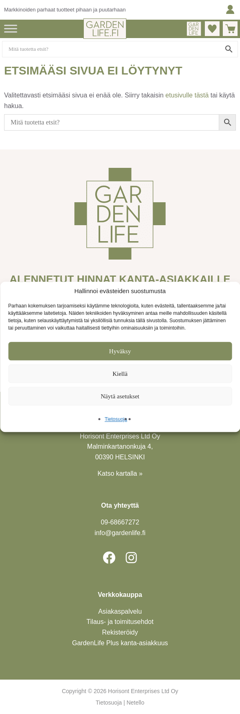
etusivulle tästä (187, 95)
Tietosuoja (116, 420)
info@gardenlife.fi (120, 532)
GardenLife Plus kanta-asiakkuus (120, 642)
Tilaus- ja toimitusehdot (120, 621)
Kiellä (120, 374)
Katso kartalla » (119, 473)
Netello (135, 702)
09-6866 (120, 522)
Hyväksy (120, 351)
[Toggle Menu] (10, 28)
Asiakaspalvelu (120, 611)
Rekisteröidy (120, 632)
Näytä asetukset (120, 396)
